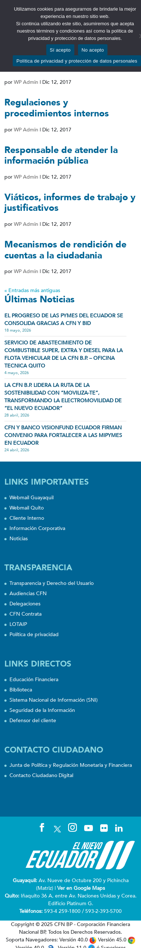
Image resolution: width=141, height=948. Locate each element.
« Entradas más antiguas (32, 290)
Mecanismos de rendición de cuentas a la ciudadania (65, 250)
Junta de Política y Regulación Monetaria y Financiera (70, 765)
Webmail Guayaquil (31, 497)
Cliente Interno (26, 518)
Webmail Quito (26, 507)
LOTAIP (18, 624)
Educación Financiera (33, 679)
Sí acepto (60, 50)
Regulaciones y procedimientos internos (56, 108)
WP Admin (26, 82)
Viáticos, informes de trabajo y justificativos (70, 202)
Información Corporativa (37, 528)
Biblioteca (20, 689)
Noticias (18, 538)
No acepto (93, 50)
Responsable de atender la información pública (61, 155)
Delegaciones (24, 603)
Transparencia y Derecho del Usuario (51, 583)
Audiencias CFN (28, 593)
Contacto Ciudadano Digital (41, 775)
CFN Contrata (25, 614)
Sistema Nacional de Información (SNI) (53, 700)
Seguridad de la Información (42, 710)
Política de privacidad (34, 634)
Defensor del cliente (32, 720)
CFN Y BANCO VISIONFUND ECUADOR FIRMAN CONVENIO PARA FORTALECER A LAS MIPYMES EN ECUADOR (63, 435)
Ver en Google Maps (81, 888)
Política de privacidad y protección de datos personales (76, 61)
